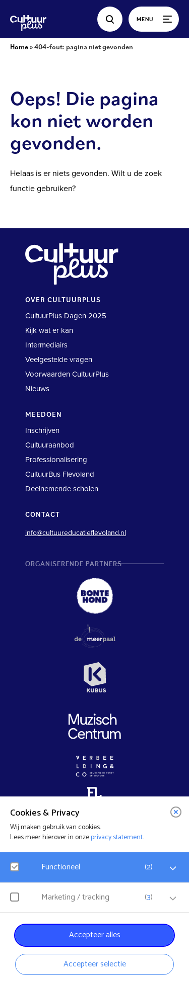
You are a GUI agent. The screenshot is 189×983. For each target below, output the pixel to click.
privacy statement (117, 837)
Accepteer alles (94, 935)
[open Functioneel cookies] (173, 868)
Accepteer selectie (95, 964)
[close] (175, 812)
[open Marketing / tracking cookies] (173, 898)
